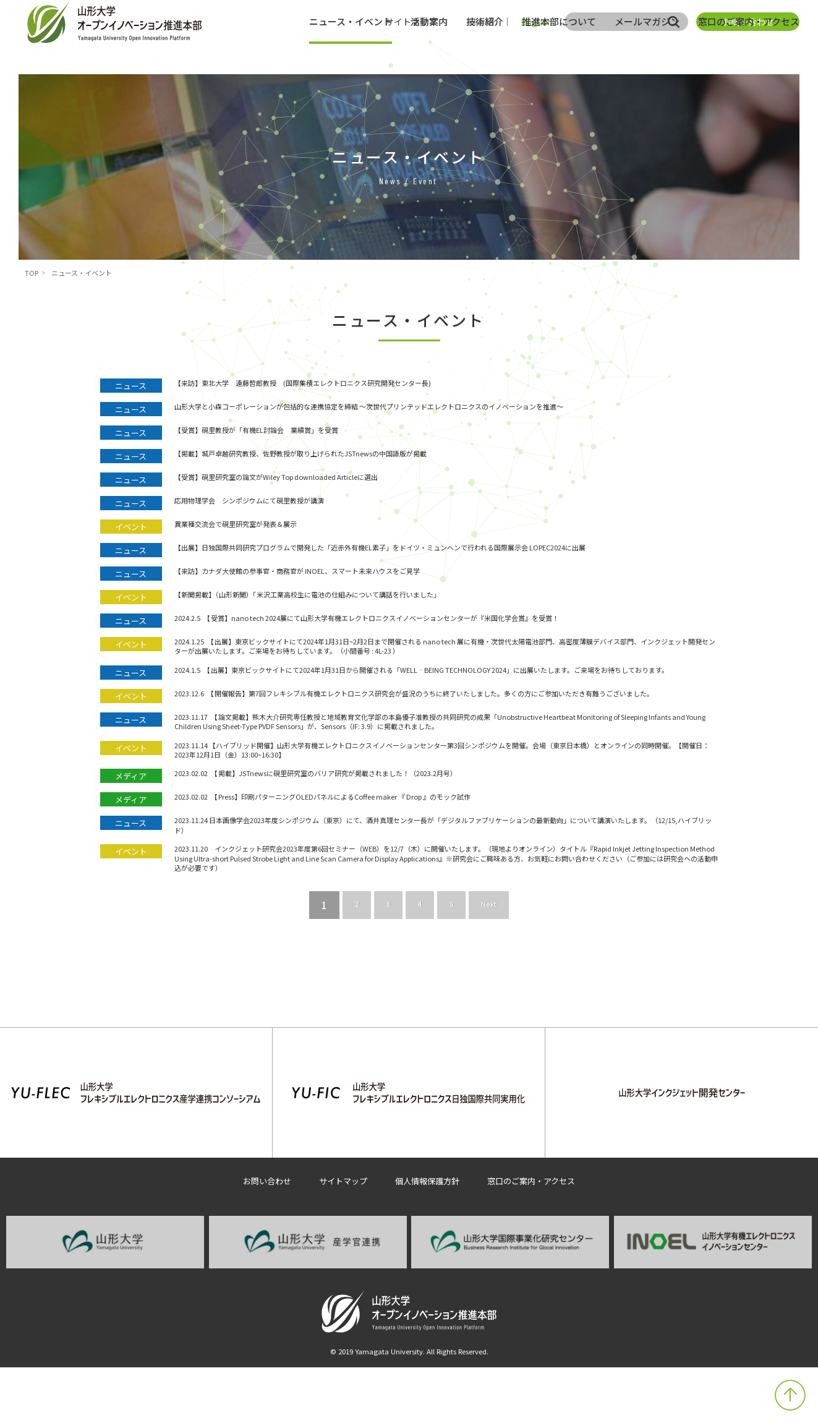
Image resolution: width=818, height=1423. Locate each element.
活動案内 (429, 52)
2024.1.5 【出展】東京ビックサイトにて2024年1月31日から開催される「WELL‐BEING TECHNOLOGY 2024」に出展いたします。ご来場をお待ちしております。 (446, 697)
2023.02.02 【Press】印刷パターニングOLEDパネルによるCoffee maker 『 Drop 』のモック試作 (377, 867)
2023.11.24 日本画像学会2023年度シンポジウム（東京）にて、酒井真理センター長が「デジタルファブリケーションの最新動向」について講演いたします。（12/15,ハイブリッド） (443, 898)
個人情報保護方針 (427, 1236)
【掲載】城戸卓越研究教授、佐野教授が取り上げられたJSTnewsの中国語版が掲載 (347, 455)
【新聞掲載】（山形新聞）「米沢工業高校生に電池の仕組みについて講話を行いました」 (355, 608)
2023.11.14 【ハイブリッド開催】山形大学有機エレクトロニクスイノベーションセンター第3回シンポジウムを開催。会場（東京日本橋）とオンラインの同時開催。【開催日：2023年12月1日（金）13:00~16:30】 (445, 816)
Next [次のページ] (492, 991)
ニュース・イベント (350, 52)
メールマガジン (647, 52)
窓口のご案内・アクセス (748, 52)
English (536, 21)
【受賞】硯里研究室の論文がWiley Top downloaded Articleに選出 (314, 478)
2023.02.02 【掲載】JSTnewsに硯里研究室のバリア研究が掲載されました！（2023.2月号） (366, 844)
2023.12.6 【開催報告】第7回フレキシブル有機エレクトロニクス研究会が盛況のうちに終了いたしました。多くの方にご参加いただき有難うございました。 (444, 732)
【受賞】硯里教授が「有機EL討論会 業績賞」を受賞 (286, 431)
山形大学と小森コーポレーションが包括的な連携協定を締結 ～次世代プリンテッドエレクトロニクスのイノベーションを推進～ (439, 408)
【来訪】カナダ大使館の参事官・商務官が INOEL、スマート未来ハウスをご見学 (342, 584)
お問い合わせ (748, 21)
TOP (31, 273)
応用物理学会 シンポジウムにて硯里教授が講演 (276, 502)
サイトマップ (411, 21)
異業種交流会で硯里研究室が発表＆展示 (257, 525)
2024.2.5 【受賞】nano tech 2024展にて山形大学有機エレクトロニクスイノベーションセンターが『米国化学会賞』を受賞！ (435, 631)
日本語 (481, 21)
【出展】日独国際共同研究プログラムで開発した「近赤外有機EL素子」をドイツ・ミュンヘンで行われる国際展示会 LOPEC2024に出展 (445, 556)
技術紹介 (484, 52)
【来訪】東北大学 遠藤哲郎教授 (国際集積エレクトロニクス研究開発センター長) (349, 384)
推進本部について (559, 52)
